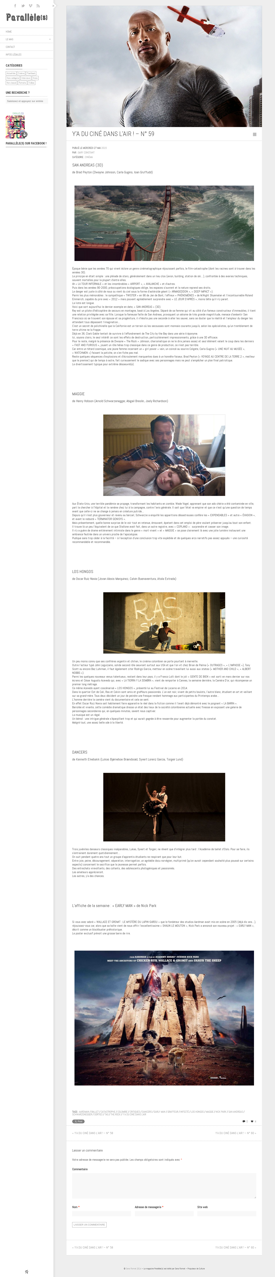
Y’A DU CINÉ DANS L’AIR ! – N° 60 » (235, 1133)
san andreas (235, 1111)
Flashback (31, 73)
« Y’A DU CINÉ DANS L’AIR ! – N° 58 (92, 1133)
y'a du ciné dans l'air (134, 1114)
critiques (135, 1111)
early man (159, 1111)
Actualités (11, 73)
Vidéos (31, 82)
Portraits (22, 82)
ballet (95, 1111)
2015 (104, 148)
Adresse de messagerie (149, 1212)
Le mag (28, 39)
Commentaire (79, 1169)
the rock (116, 1114)
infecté (184, 1111)
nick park (221, 1111)
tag (106, 1114)
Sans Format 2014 (133, 1273)
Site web (202, 1212)
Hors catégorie (13, 78)
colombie (122, 1111)
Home (9, 31)
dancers (147, 1111)
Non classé (11, 82)
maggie (210, 1111)
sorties (98, 1114)
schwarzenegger (82, 1114)
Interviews (25, 78)
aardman (84, 1111)
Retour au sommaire (254, 134)
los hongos (197, 1111)
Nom (76, 1212)
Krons (35, 78)
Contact (10, 47)
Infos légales (13, 54)
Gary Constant (86, 152)
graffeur (172, 1111)
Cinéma (21, 73)
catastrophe (108, 1111)
